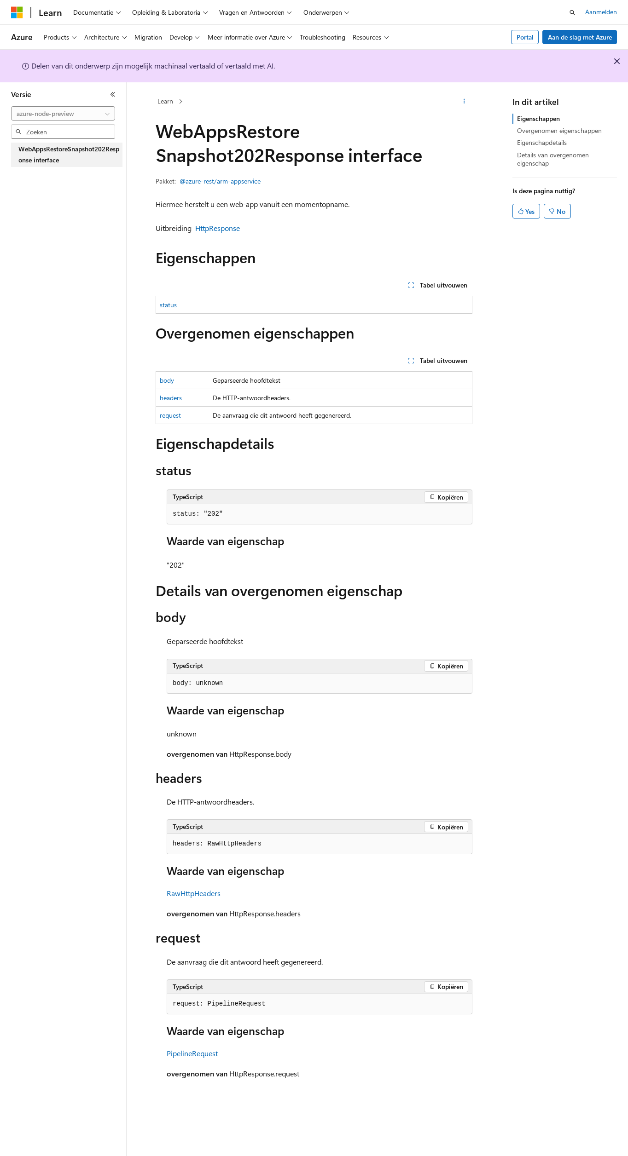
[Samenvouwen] (112, 94)
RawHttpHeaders (194, 893)
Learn (165, 101)
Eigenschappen (538, 118)
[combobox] (63, 113)
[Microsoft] (17, 12)
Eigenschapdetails (542, 142)
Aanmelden (601, 11)
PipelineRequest (192, 1053)
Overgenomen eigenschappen (559, 130)
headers (171, 397)
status (168, 304)
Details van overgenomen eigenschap (553, 158)
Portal (525, 37)
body (167, 380)
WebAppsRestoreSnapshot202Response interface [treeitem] (68, 154)
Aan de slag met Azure (580, 37)
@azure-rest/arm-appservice (220, 181)
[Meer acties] (464, 101)
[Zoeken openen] (572, 12)
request (170, 415)
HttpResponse (217, 228)
